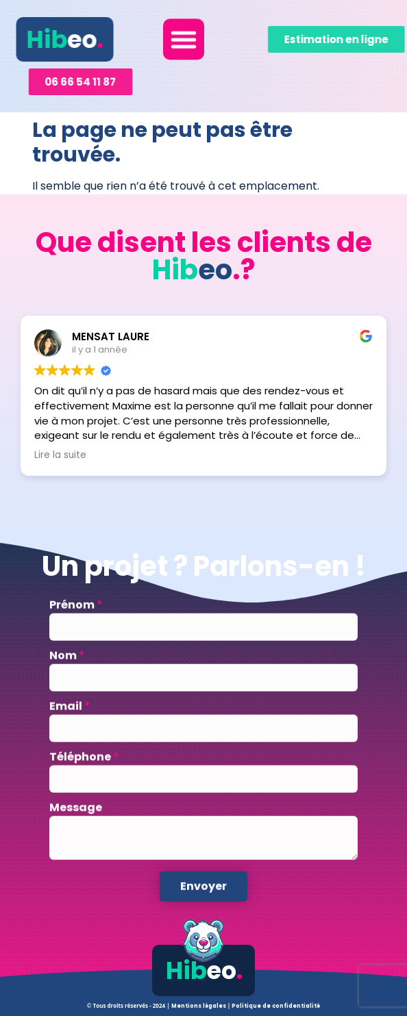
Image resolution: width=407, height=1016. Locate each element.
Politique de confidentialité (276, 1006)
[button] (183, 36)
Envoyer (203, 903)
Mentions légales (199, 1006)
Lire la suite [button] (60, 455)
